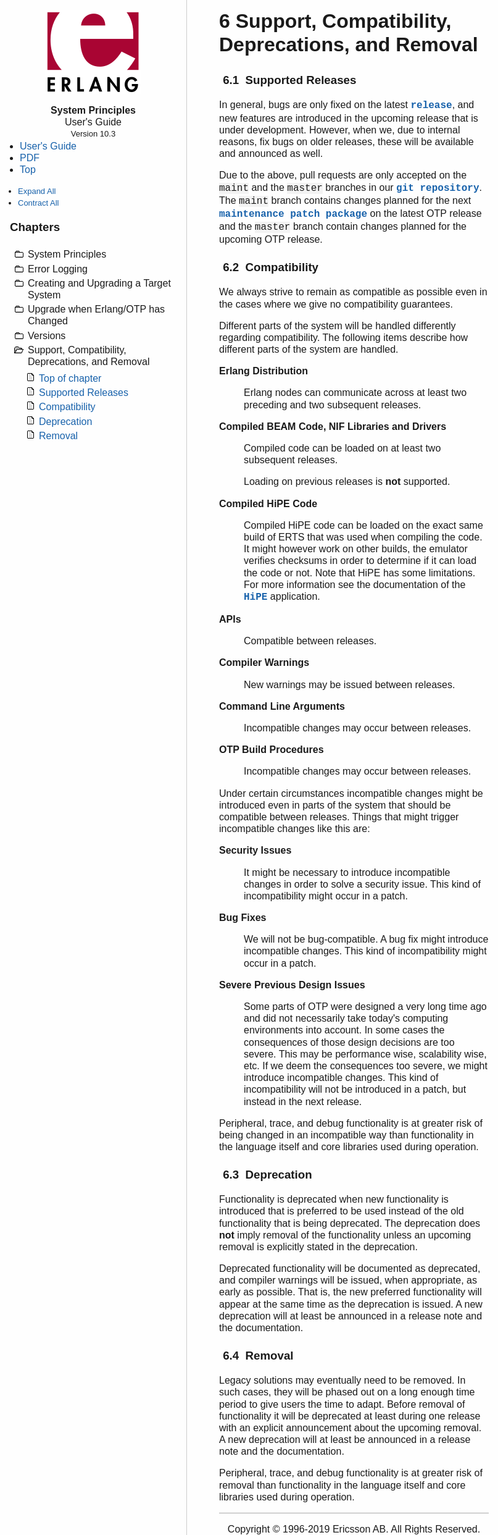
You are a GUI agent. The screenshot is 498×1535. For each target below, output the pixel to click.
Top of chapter (70, 378)
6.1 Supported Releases (289, 80)
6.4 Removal (258, 1355)
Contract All (38, 203)
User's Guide (48, 146)
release (431, 105)
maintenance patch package (293, 214)
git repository (437, 188)
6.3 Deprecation (267, 1174)
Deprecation (65, 421)
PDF (29, 158)
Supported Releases (83, 392)
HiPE (255, 597)
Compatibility (67, 407)
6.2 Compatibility (270, 267)
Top (28, 169)
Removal (58, 436)
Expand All (37, 191)
